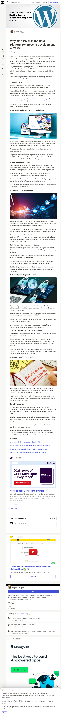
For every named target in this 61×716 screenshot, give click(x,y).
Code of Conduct (29, 530)
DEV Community (22, 614)
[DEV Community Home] (3, 2)
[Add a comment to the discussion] (34, 524)
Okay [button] (4, 713)
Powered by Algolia (35, 2)
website (21, 52)
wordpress (14, 52)
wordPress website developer (39, 99)
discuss (34, 52)
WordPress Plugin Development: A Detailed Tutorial (26, 442)
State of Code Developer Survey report (28, 491)
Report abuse (38, 530)
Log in (45, 2)
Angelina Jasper (19, 31)
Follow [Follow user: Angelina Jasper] (33, 591)
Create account (54, 2)
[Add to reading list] (3, 63)
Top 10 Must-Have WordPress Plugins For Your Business (28, 452)
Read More (14, 508)
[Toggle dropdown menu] (55, 458)
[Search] (7, 2)
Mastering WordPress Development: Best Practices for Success (30, 445)
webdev (27, 52)
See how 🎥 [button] (33, 576)
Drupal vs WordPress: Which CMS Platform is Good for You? (29, 449)
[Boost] (3, 68)
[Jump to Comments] (3, 56)
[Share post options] (3, 74)
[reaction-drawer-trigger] (3, 50)
